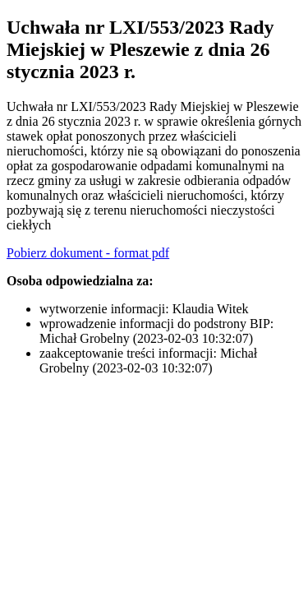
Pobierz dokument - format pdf (88, 253)
